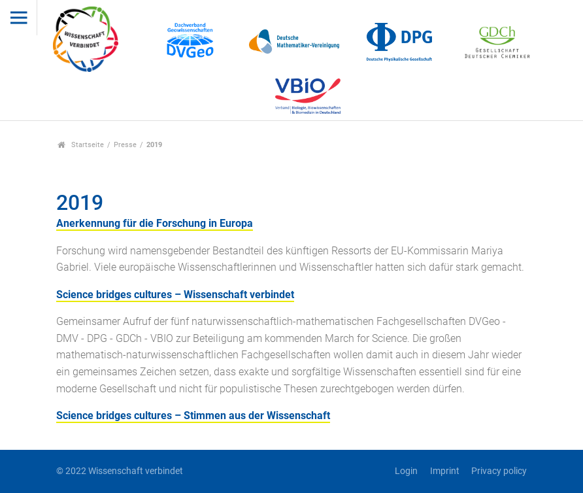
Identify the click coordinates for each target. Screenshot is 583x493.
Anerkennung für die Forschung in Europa (154, 223)
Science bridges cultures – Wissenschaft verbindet (175, 294)
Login (406, 471)
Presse (125, 145)
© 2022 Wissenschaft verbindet (119, 471)
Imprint (444, 471)
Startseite (81, 145)
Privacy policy (499, 471)
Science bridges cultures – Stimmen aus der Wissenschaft (193, 415)
